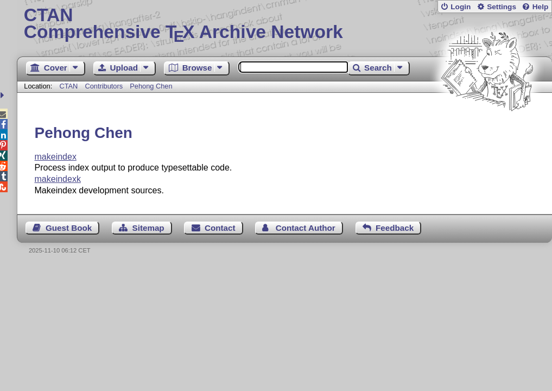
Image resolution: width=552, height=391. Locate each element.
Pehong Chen (151, 86)
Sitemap (148, 227)
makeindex (56, 156)
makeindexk (58, 179)
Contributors (104, 86)
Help (540, 7)
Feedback (395, 227)
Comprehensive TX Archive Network (284, 24)
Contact (220, 227)
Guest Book (69, 227)
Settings (501, 7)
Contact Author (305, 227)
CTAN (68, 86)
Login (461, 7)
